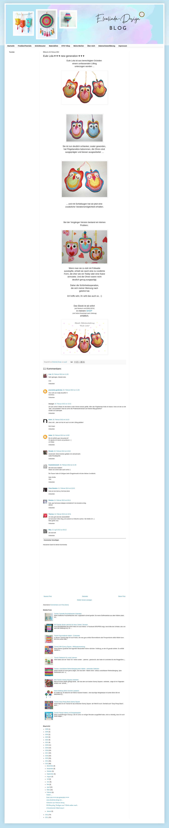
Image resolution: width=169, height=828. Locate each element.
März (48, 790)
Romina (51, 500)
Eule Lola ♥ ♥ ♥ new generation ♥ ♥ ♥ (58, 797)
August (49, 776)
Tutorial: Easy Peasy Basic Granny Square (67, 702)
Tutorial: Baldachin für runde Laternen (65, 657)
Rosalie (51, 451)
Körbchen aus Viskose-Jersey (56, 803)
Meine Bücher (78, 46)
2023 (47, 737)
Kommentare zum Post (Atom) (59, 605)
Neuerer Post (48, 596)
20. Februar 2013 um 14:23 (61, 419)
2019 (47, 748)
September (50, 774)
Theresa (51, 514)
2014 (47, 761)
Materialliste (53, 46)
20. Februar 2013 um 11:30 (60, 374)
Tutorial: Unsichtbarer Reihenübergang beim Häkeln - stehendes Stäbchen (76, 668)
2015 (47, 758)
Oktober (49, 771)
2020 (47, 745)
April (48, 787)
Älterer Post (121, 596)
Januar (49, 811)
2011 (47, 817)
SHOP (89, 311)
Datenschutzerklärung (106, 46)
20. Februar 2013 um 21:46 (68, 465)
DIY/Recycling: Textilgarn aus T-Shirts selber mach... (62, 805)
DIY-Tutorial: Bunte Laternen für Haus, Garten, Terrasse (71, 625)
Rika (50, 530)
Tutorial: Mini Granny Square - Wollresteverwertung (69, 646)
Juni (48, 782)
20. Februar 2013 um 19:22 (62, 451)
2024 (47, 734)
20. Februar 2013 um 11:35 (71, 390)
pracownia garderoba (55, 390)
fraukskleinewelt (54, 465)
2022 (47, 740)
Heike (50, 435)
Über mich (91, 46)
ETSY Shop (65, 46)
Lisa (50, 374)
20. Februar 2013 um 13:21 (63, 404)
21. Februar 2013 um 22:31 (62, 514)
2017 (47, 753)
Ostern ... (49, 795)
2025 (47, 732)
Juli (48, 779)
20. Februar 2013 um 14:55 (61, 435)
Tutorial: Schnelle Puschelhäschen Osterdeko (68, 614)
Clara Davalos (53, 488)
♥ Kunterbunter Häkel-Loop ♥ (55, 808)
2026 (47, 729)
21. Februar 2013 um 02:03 (66, 488)
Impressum (123, 46)
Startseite (11, 46)
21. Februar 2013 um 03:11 (62, 500)
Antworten (52, 383)
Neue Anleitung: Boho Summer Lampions (66, 691)
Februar (49, 792)
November (50, 768)
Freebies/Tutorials (25, 46)
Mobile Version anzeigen (84, 600)
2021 (47, 742)
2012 (47, 814)
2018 (47, 750)
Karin (50, 419)
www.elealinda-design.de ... (55, 800)
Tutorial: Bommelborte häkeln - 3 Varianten (67, 635)
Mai (48, 784)
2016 (47, 755)
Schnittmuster (40, 46)
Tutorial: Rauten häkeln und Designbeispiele (67, 713)
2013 (47, 763)
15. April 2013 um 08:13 (59, 530)
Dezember (50, 766)
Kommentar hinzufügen (51, 540)
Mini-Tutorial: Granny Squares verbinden (66, 680)
